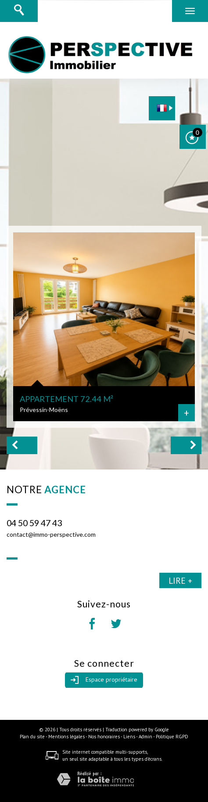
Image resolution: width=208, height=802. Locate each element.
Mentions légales (66, 736)
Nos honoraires (104, 736)
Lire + (180, 580)
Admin (145, 736)
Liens (129, 736)
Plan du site (32, 736)
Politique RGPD (172, 736)
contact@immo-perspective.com (51, 534)
